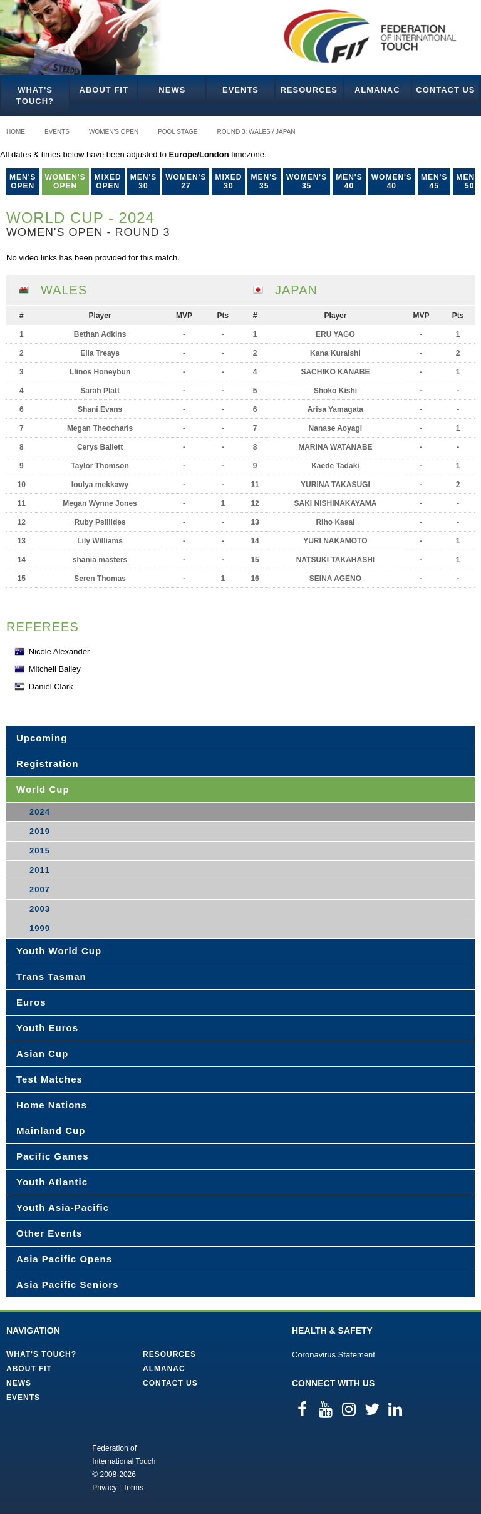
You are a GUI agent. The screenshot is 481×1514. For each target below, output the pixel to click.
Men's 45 (434, 181)
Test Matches (49, 1079)
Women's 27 (185, 181)
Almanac (377, 90)
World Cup (43, 789)
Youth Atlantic (52, 1182)
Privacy (104, 1487)
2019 (39, 831)
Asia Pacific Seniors (67, 1284)
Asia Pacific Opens (64, 1259)
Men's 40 (349, 181)
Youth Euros (47, 1027)
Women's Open (113, 131)
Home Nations (51, 1104)
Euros (31, 1002)
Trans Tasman (51, 976)
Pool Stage (177, 131)
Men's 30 (143, 181)
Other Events (49, 1233)
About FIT (104, 90)
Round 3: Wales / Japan (256, 131)
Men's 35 (264, 181)
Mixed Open (108, 181)
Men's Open (22, 181)
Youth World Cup (58, 950)
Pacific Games (52, 1156)
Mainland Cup (50, 1130)
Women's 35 (306, 181)
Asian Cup (42, 1053)
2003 (39, 909)
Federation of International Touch (40, 1467)
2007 (39, 889)
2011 (39, 870)
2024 (39, 811)
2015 (39, 850)
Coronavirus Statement (333, 1354)
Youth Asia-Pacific (62, 1207)
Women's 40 (391, 181)
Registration (47, 763)
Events (240, 90)
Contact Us (445, 90)
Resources (308, 90)
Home (15, 131)
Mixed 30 (228, 181)
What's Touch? (35, 95)
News (171, 90)
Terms (133, 1487)
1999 (39, 928)
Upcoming (41, 738)
